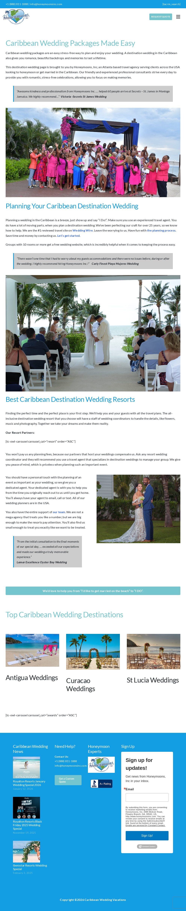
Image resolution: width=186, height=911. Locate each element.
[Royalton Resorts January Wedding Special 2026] (26, 767)
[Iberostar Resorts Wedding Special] (26, 852)
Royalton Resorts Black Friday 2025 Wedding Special (27, 825)
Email (130, 789)
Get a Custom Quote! (67, 770)
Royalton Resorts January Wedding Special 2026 (29, 783)
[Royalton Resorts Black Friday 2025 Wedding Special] (26, 808)
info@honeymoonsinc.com (46, 4)
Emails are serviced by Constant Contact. (145, 825)
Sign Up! (147, 835)
